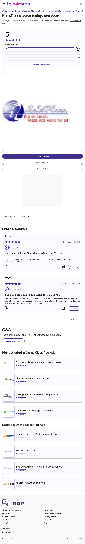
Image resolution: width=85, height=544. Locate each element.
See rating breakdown (42, 65)
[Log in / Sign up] (81, 4)
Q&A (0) (25, 216)
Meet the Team (8, 517)
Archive (47, 523)
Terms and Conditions (53, 514)
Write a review (42, 156)
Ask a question (43, 162)
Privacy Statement (51, 517)
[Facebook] (14, 504)
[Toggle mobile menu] (4, 4)
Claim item (42, 168)
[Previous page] (77, 319)
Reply (74, 267)
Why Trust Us (7, 520)
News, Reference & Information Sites (31, 11)
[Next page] (81, 319)
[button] (6, 266)
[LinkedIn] (22, 504)
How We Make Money (10, 523)
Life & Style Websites (61, 11)
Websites (6, 11)
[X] (18, 504)
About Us (6, 514)
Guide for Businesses (11, 532)
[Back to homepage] (18, 4)
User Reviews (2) (10, 216)
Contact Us (48, 520)
